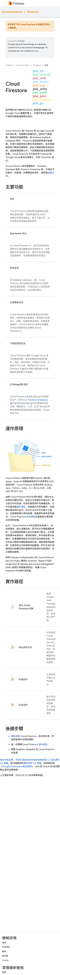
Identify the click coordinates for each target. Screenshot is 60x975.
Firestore (33, 12)
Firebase (9, 65)
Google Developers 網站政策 (16, 766)
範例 (4, 951)
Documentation (12, 12)
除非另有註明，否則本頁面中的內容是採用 (21, 760)
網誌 (4, 972)
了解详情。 (13, 27)
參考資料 (6, 947)
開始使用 (15, 736)
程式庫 (5, 956)
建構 (46, 65)
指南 (4, 942)
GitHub (5, 960)
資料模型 (30, 516)
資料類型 (21, 506)
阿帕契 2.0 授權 (33, 763)
